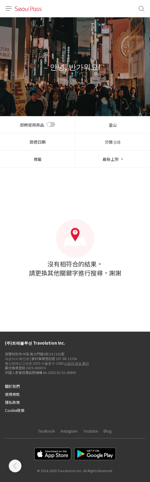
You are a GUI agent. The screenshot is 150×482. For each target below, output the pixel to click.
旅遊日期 (38, 142)
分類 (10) (112, 142)
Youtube (90, 431)
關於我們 (12, 386)
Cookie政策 (14, 410)
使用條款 (12, 394)
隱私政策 (12, 402)
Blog (107, 431)
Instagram (69, 431)
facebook (47, 431)
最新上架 (111, 159)
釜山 (113, 125)
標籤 (38, 159)
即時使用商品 (32, 125)
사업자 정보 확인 (76, 363)
